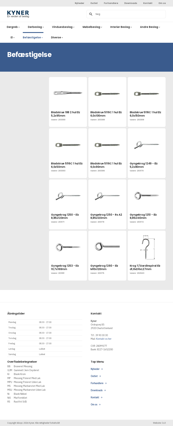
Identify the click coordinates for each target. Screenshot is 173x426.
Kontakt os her (104, 338)
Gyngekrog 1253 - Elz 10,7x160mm (65, 267)
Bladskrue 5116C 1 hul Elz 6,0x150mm (145, 114)
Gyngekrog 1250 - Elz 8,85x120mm (65, 216)
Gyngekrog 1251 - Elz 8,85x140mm (143, 216)
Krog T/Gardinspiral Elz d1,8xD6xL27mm (145, 267)
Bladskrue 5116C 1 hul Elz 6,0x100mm (106, 114)
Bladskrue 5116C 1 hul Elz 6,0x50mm (66, 165)
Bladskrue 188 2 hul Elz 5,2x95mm (65, 114)
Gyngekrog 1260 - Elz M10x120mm (104, 267)
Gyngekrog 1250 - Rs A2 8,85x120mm (106, 216)
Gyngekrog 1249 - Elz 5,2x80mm (144, 165)
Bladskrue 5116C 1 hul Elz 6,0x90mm (106, 165)
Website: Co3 (159, 422)
